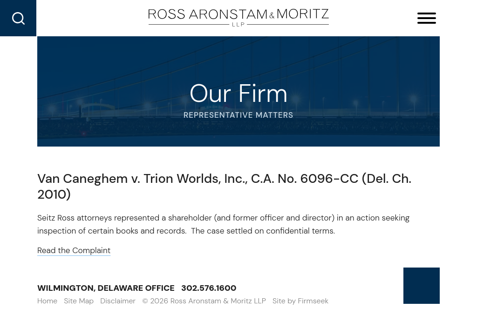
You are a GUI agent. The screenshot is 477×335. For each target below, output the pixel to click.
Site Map (79, 301)
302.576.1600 (209, 288)
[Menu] (427, 19)
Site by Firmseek (300, 301)
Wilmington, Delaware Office (106, 288)
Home (47, 301)
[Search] (18, 18)
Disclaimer (118, 301)
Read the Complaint (73, 250)
